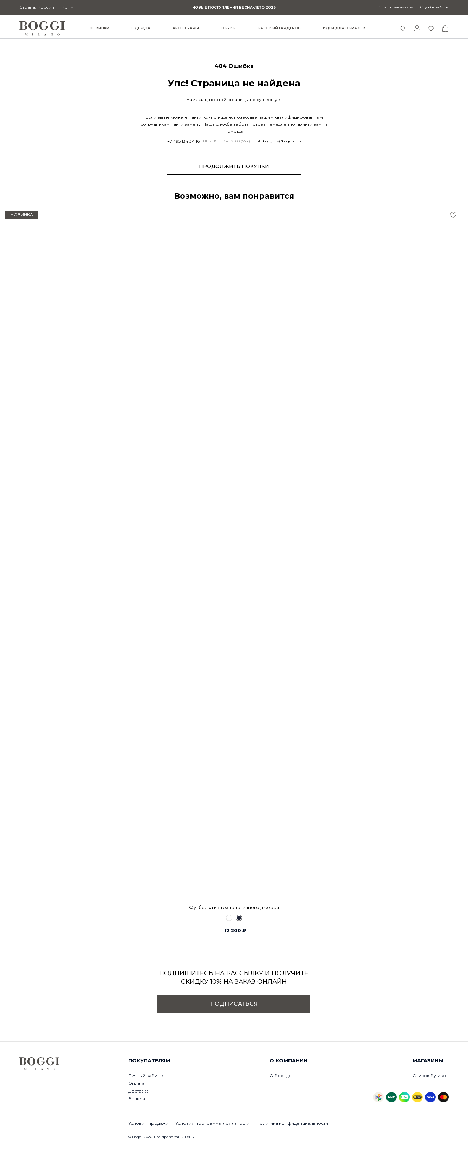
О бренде (280, 1075)
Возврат (137, 1098)
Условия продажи (148, 1123)
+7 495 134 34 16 (183, 141)
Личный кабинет (146, 1075)
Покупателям (149, 1060)
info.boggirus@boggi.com (278, 141)
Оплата (136, 1083)
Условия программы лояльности (212, 1123)
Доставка (138, 1091)
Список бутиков (430, 1075)
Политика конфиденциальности (292, 1123)
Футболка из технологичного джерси (234, 907)
